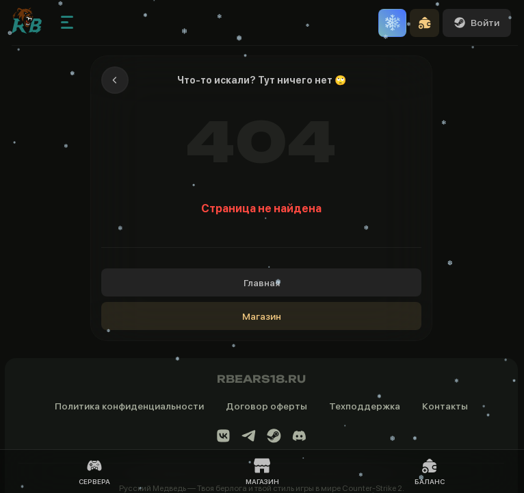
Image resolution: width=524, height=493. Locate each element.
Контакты (445, 406)
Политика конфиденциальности (129, 406)
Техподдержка (364, 406)
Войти (476, 22)
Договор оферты (266, 406)
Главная (262, 282)
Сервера (94, 471)
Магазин (261, 316)
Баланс (430, 471)
